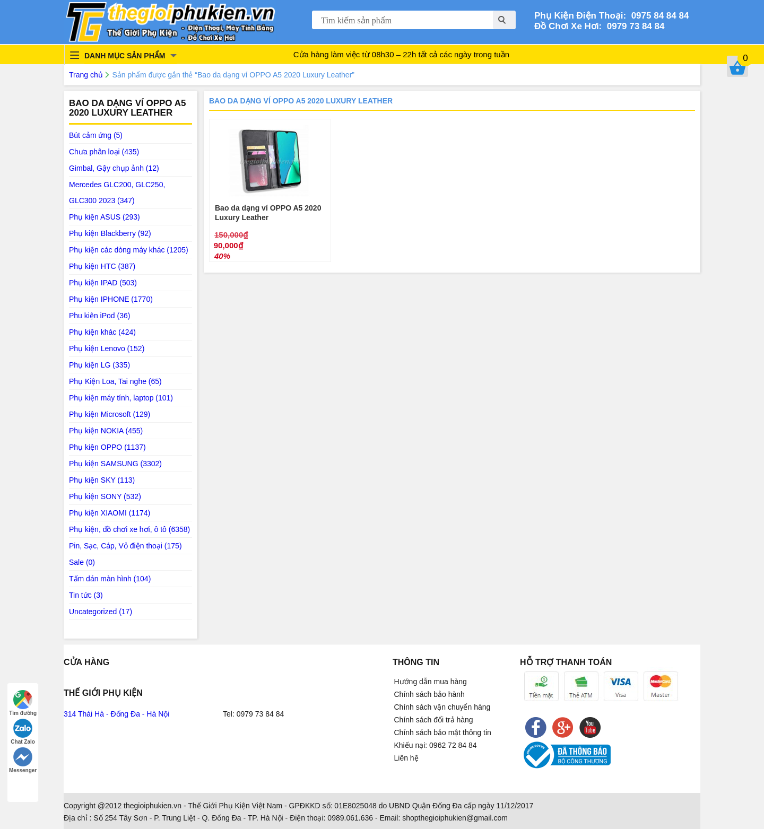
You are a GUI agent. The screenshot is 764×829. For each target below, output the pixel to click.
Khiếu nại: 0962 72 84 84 (435, 745)
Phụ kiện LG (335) (99, 365)
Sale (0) (82, 562)
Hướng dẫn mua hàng (430, 681)
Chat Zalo (23, 732)
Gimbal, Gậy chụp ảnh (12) (114, 168)
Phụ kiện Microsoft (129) (109, 414)
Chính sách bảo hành (429, 694)
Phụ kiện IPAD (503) (103, 282)
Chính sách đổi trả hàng (433, 719)
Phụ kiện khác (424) (102, 332)
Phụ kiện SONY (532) (105, 496)
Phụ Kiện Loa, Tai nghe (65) (115, 381)
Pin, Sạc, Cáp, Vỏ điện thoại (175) (125, 546)
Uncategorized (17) (100, 611)
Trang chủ (86, 75)
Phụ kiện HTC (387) (102, 266)
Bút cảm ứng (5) (96, 135)
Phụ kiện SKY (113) (102, 480)
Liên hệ (406, 758)
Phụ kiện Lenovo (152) (106, 348)
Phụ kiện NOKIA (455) (106, 430)
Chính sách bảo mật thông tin (442, 732)
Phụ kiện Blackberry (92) (110, 233)
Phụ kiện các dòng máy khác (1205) (128, 250)
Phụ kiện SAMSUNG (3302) (115, 463)
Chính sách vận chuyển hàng (442, 707)
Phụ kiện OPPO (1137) (107, 447)
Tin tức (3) (86, 595)
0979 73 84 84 (633, 26)
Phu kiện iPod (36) (99, 315)
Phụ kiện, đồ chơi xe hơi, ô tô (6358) (129, 529)
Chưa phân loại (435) (104, 151)
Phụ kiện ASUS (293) (104, 217)
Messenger (23, 760)
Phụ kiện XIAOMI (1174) (109, 513)
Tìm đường (23, 703)
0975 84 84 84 (657, 16)
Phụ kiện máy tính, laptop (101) (121, 398)
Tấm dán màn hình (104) (110, 578)
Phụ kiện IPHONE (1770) (111, 299)
